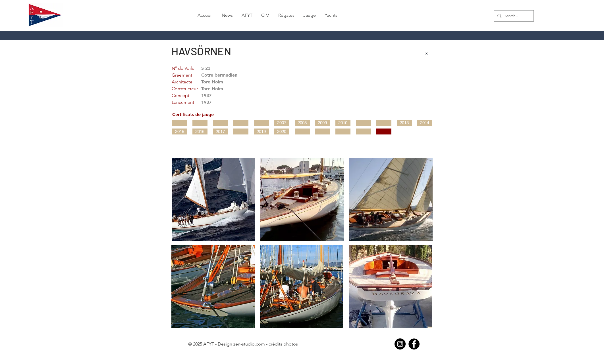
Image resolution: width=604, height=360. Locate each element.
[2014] (424, 123)
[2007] (281, 123)
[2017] (220, 131)
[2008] (302, 123)
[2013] (404, 123)
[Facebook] (414, 344)
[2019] (261, 131)
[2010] (342, 123)
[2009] (322, 123)
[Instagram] (400, 344)
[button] (227, 15)
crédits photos (283, 344)
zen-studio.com (249, 344)
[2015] (179, 131)
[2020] (281, 131)
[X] (426, 53)
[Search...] (513, 15)
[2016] (199, 131)
